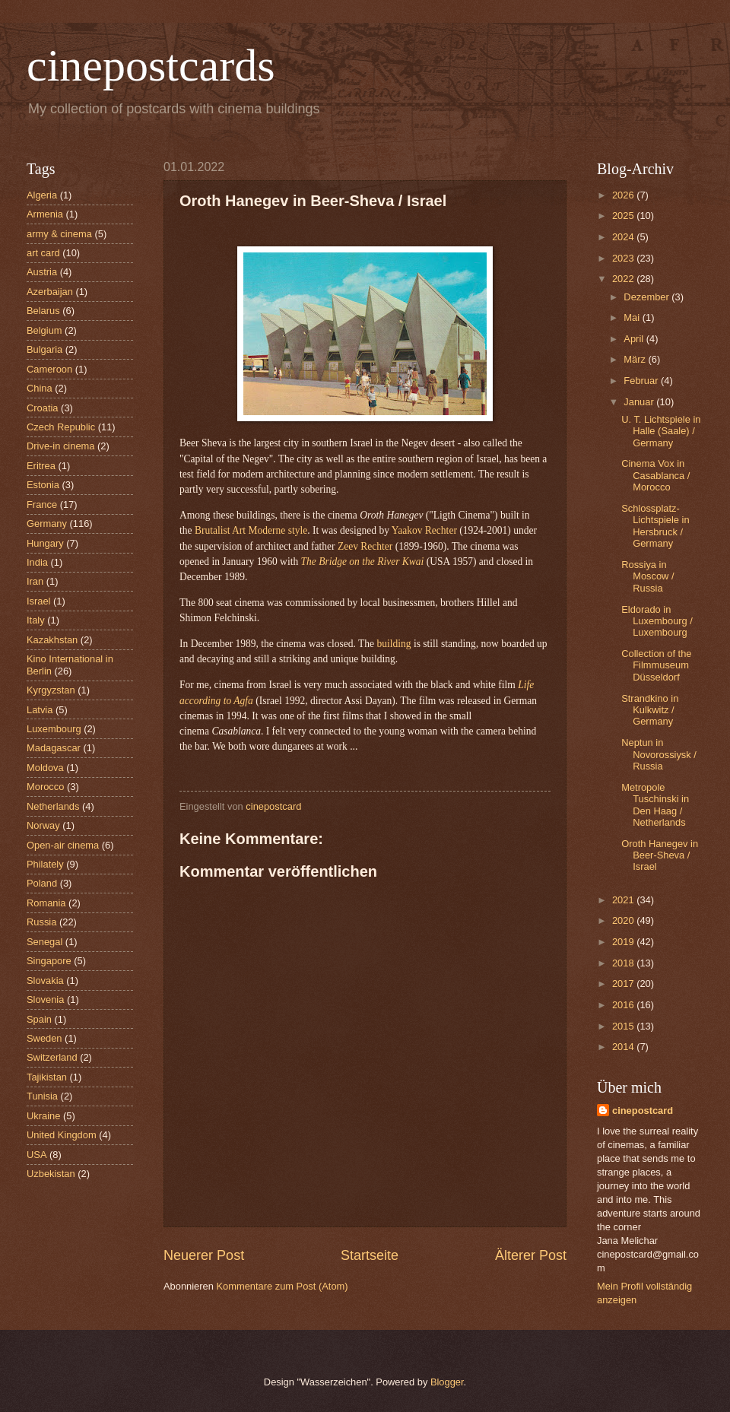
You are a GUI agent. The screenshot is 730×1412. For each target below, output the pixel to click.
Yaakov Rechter (424, 530)
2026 (624, 195)
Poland (42, 883)
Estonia (43, 484)
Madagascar (54, 748)
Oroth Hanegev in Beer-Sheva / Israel (659, 855)
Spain (39, 1019)
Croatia (43, 408)
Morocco (45, 786)
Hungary (45, 543)
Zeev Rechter (365, 546)
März (636, 359)
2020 (624, 920)
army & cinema (59, 234)
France (42, 504)
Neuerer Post (203, 1255)
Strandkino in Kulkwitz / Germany (649, 710)
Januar (640, 402)
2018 (624, 963)
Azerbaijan (50, 291)
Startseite (369, 1255)
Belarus (43, 310)
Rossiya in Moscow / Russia (647, 576)
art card (43, 253)
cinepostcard (642, 1110)
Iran (35, 581)
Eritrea (41, 465)
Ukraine (43, 1116)
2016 (624, 1005)
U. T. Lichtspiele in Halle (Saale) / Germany (660, 431)
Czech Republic (61, 427)
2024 (624, 237)
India (37, 562)
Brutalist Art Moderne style (251, 530)
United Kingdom (62, 1135)
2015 (624, 1026)
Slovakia (45, 980)
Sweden (44, 1038)
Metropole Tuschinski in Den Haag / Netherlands (655, 805)
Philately (45, 864)
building (394, 643)
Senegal (44, 941)
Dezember (647, 297)
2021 (624, 900)
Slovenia (45, 999)
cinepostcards (151, 65)
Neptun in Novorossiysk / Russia (659, 754)
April (635, 338)
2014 (624, 1046)
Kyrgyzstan (51, 690)
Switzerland (52, 1057)
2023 (624, 258)
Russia (41, 922)
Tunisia (42, 1096)
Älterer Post (531, 1255)
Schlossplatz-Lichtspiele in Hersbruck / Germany (655, 526)
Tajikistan (47, 1077)
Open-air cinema (63, 845)
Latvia (39, 710)
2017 (624, 983)
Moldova (45, 767)
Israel (38, 601)
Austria (42, 272)
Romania (46, 903)
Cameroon (49, 369)
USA (36, 1154)
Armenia (45, 214)
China (39, 388)
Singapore (49, 960)
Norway (43, 825)
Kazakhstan (52, 640)
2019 (624, 941)
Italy (36, 620)
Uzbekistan (51, 1173)
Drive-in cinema (60, 446)
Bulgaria (44, 349)
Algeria (42, 195)
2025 (624, 215)
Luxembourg (54, 729)
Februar (642, 380)
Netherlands (53, 806)
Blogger (447, 1382)
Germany (47, 523)
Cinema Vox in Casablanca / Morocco (655, 475)
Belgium (44, 330)
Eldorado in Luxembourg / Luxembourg (657, 621)
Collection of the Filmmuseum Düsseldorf (656, 665)
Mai (633, 317)
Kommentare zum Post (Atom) (282, 1286)
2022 (624, 278)
